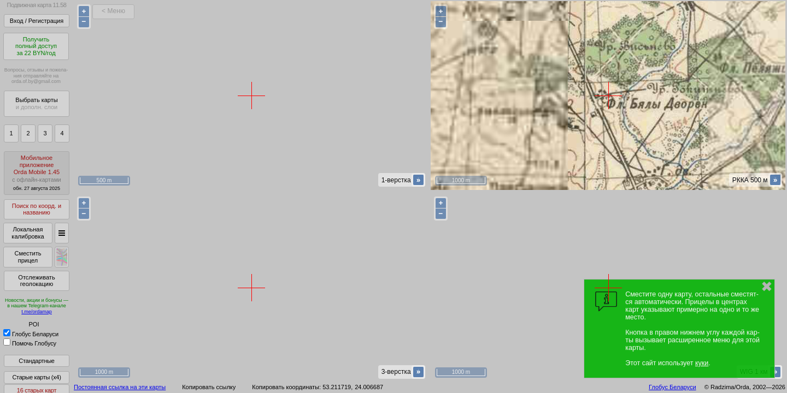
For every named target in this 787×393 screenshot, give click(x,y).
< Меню (113, 11)
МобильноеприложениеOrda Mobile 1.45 (36, 172)
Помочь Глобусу (29, 343)
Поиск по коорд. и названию (36, 209)
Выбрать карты (36, 103)
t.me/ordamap (36, 311)
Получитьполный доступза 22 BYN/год (36, 46)
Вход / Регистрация (36, 20)
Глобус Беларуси (30, 334)
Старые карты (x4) (36, 377)
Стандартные (36, 361)
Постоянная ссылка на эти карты (120, 387)
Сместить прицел (27, 257)
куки (701, 363)
